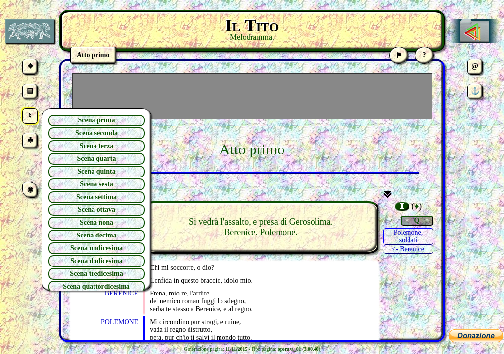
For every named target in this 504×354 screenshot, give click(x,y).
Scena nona (96, 222)
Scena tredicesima (96, 273)
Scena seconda (96, 133)
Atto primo (252, 149)
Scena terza (97, 145)
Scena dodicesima (96, 261)
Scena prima (96, 120)
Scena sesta (96, 184)
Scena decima (96, 235)
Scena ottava (96, 209)
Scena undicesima (96, 248)
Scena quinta (96, 171)
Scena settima (96, 197)
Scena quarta (96, 158)
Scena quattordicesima (96, 286)
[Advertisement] (252, 96)
